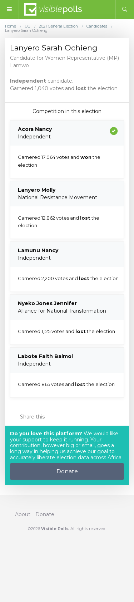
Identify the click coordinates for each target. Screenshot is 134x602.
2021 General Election (58, 26)
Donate (67, 471)
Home (10, 26)
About (22, 514)
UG (27, 26)
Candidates (96, 26)
